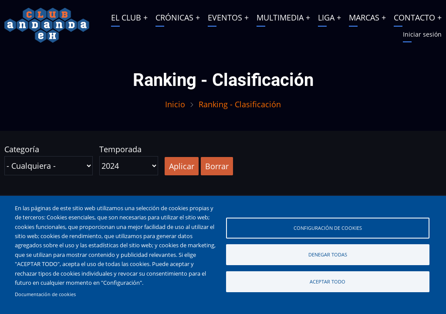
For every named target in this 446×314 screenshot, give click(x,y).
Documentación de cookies (45, 294)
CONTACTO (414, 17)
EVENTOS (225, 17)
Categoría (21, 149)
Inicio (175, 104)
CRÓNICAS (174, 17)
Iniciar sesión (422, 34)
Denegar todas (327, 254)
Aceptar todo (327, 281)
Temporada (120, 149)
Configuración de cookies (328, 228)
